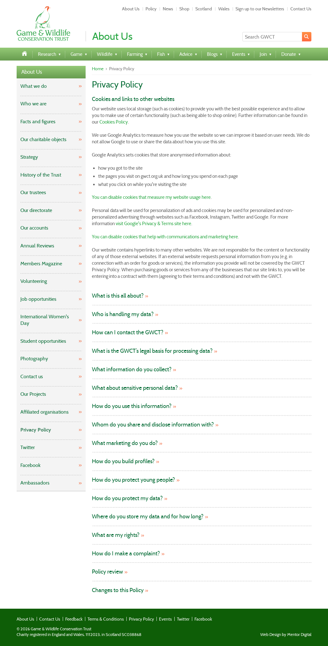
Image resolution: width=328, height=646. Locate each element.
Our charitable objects (43, 139)
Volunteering (33, 281)
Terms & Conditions (105, 619)
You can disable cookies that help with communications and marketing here (165, 237)
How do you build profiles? (123, 461)
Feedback (73, 619)
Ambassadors (35, 483)
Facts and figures (38, 121)
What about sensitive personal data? (135, 388)
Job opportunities (38, 299)
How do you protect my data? (127, 498)
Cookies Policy (113, 122)
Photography (34, 359)
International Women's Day (44, 320)
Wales (224, 9)
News (168, 9)
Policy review (107, 572)
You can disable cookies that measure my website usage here (151, 197)
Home (97, 68)
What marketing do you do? (125, 443)
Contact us (31, 376)
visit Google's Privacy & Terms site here (153, 223)
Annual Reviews (37, 246)
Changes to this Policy (118, 590)
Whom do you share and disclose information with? (153, 424)
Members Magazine (41, 264)
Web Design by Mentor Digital (285, 634)
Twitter (27, 447)
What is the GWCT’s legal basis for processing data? (152, 351)
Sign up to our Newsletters (259, 9)
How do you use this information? (132, 406)
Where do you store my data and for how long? (148, 516)
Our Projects (33, 394)
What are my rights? (116, 535)
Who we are (33, 104)
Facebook (30, 465)
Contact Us (300, 9)
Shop (184, 9)
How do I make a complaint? (126, 553)
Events (165, 619)
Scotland (203, 9)
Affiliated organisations (44, 412)
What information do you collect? (132, 369)
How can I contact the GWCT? (127, 332)
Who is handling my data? (123, 314)
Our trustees (33, 192)
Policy (150, 9)
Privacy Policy (35, 430)
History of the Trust (40, 175)
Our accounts (34, 228)
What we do (33, 86)
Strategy (29, 157)
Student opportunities (43, 341)
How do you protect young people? (133, 480)
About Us (131, 9)
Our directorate (36, 210)
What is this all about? (118, 296)
